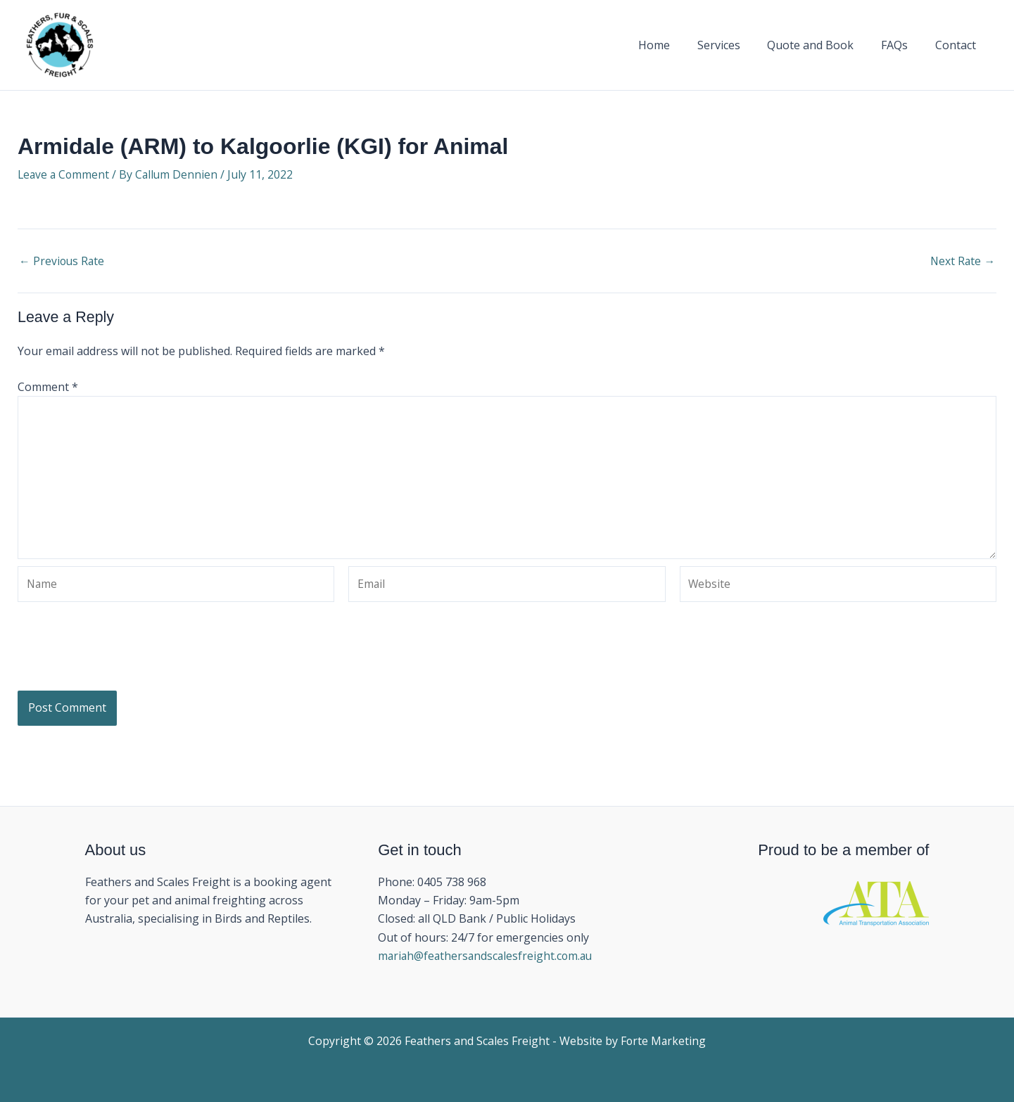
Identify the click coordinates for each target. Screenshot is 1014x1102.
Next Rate (962, 261)
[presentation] (125, 661)
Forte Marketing (663, 1041)
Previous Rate (62, 261)
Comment (48, 387)
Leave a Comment (65, 174)
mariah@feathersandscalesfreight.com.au (487, 956)
